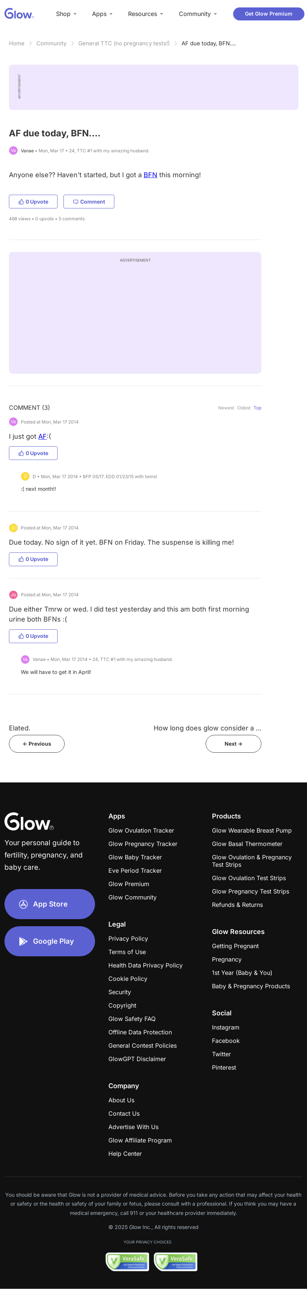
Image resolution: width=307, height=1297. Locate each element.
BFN (150, 175)
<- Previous (37, 743)
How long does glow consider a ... (207, 728)
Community (51, 43)
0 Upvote (33, 201)
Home (17, 43)
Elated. (19, 728)
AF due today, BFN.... (209, 43)
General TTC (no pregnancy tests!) (124, 43)
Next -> (233, 743)
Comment (89, 201)
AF (42, 436)
